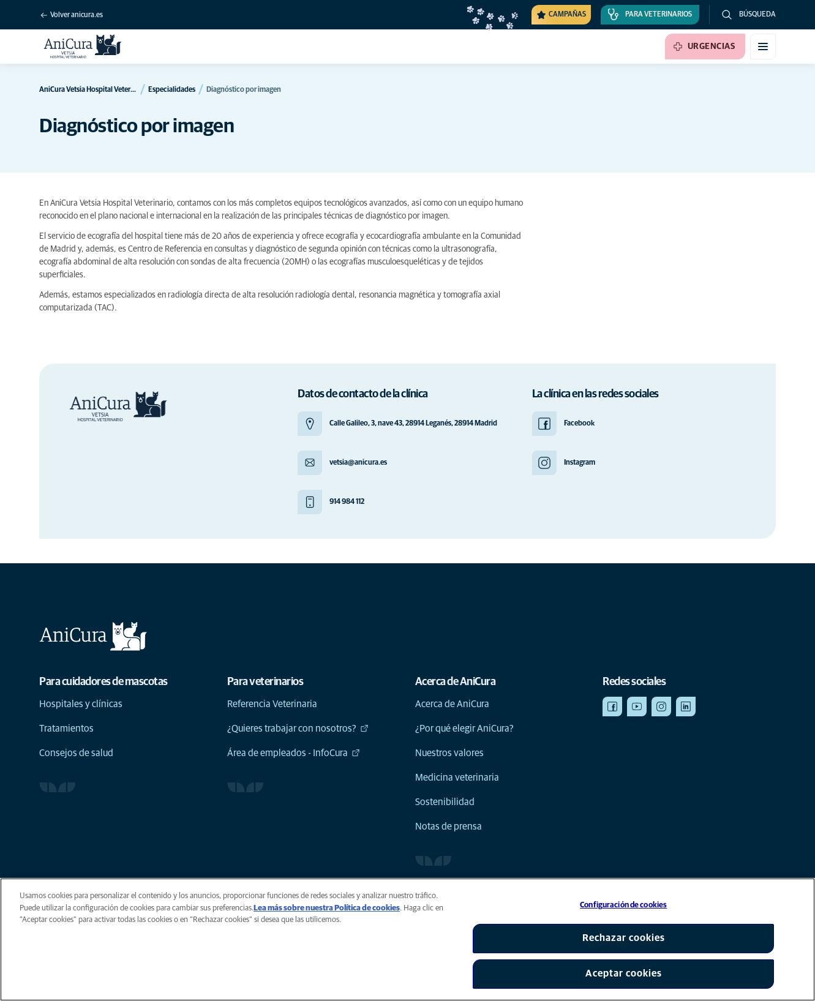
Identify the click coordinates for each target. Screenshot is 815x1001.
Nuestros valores (449, 753)
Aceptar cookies (623, 973)
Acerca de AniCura (452, 704)
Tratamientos (66, 728)
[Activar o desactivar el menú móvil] (763, 46)
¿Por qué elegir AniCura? (464, 728)
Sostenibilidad (445, 802)
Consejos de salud (76, 753)
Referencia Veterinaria (272, 704)
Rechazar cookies (623, 938)
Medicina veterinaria (457, 777)
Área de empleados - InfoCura (293, 753)
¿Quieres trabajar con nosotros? (298, 728)
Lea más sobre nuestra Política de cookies (327, 908)
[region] (407, 939)
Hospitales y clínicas (80, 704)
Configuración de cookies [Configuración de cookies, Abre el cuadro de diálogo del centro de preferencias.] (623, 905)
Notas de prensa (448, 826)
